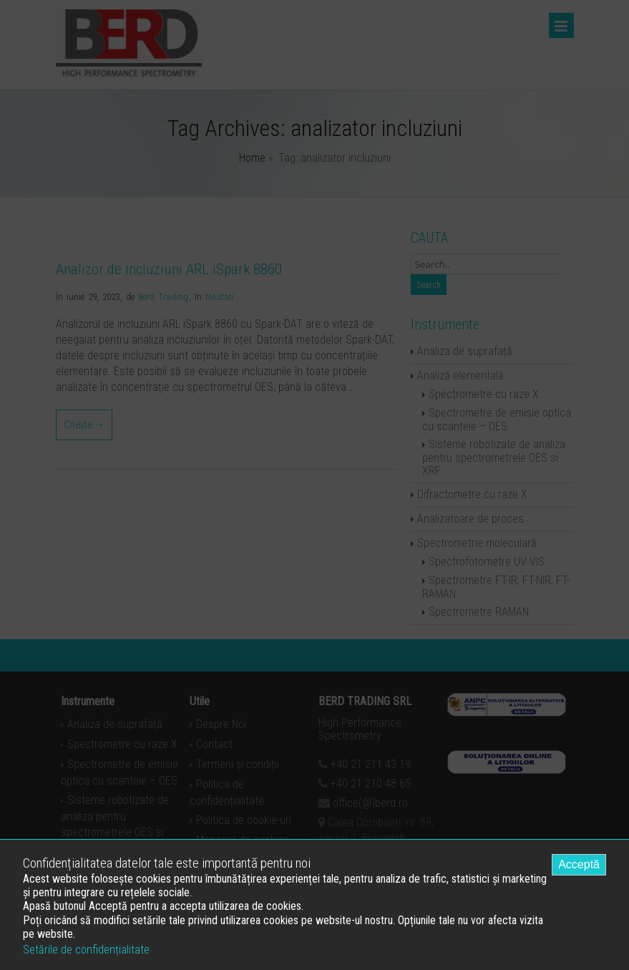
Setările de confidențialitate (86, 949)
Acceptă (579, 864)
